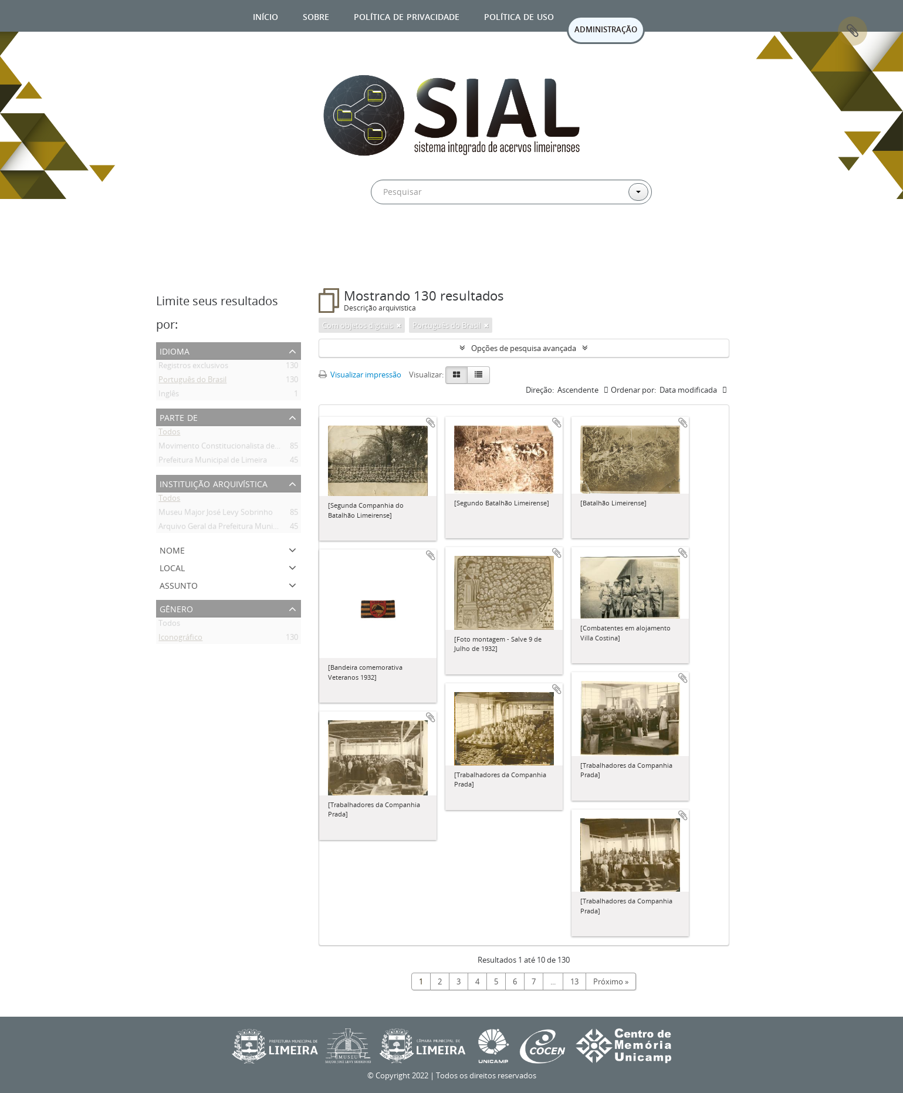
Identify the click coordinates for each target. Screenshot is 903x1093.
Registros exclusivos (193, 367)
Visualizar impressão (360, 374)
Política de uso (519, 15)
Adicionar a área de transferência (431, 423)
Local (172, 567)
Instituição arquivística (214, 483)
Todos (169, 434)
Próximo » (610, 981)
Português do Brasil (192, 381)
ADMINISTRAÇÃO (605, 29)
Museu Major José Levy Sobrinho (215, 514)
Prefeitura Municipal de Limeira (212, 462)
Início (265, 15)
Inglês (168, 395)
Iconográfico (180, 639)
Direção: (540, 389)
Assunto (179, 584)
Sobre (316, 15)
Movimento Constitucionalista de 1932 (225, 448)
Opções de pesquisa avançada (523, 348)
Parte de (179, 416)
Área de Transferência (852, 31)
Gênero (176, 608)
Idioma (175, 350)
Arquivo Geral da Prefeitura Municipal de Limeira (242, 528)
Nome (172, 549)
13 (574, 981)
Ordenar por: (633, 389)
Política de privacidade (406, 15)
